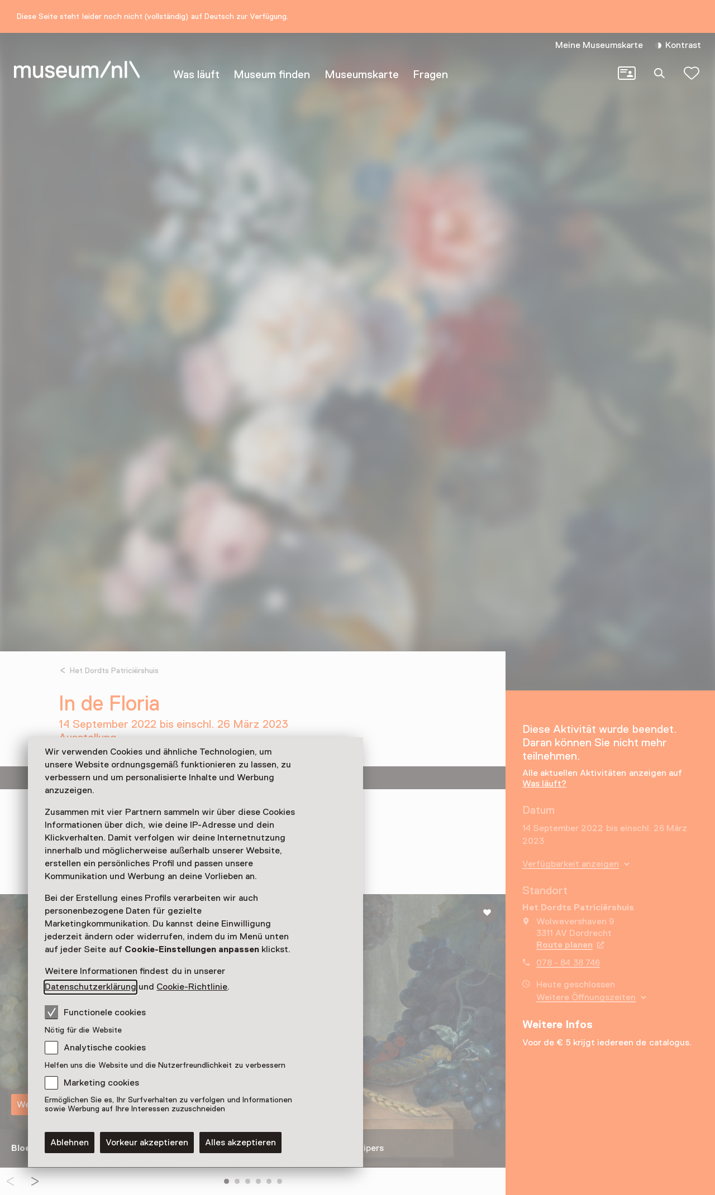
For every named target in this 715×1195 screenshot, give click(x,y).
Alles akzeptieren (240, 1143)
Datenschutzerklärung (90, 987)
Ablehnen (69, 1143)
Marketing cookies (101, 1083)
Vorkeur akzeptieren (147, 1143)
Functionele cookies (95, 1012)
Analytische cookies (105, 1048)
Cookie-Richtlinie (191, 987)
